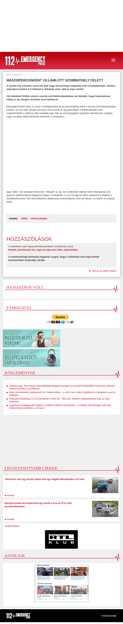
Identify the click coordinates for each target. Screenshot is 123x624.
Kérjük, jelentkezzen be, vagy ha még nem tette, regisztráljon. (43, 249)
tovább (10, 495)
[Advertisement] (61, 26)
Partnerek (12, 526)
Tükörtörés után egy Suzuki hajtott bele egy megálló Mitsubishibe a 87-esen (44, 479)
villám (24, 218)
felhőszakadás (39, 218)
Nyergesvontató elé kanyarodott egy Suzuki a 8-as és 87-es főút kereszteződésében (38, 505)
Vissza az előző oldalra (104, 270)
